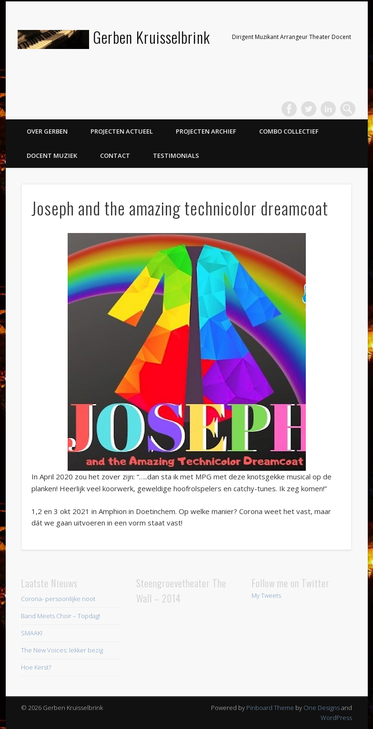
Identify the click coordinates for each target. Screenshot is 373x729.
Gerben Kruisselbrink (151, 37)
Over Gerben (47, 131)
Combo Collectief (289, 131)
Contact (115, 155)
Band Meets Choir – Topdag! (60, 616)
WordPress (336, 717)
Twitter (308, 109)
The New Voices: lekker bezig (62, 650)
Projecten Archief (206, 131)
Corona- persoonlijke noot (58, 598)
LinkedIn (328, 109)
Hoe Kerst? (36, 667)
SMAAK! (31, 633)
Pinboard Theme (270, 707)
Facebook (289, 109)
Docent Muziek (52, 155)
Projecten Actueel (122, 131)
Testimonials (176, 155)
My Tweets (266, 595)
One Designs (321, 707)
